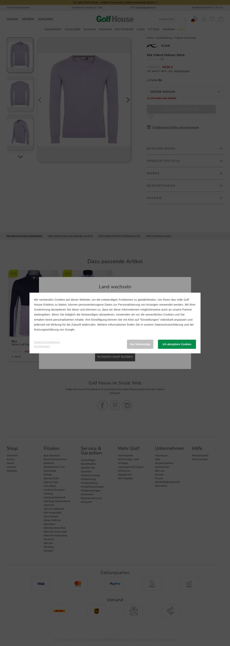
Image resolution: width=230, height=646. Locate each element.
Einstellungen (42, 346)
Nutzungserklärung (46, 329)
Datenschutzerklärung (169, 324)
